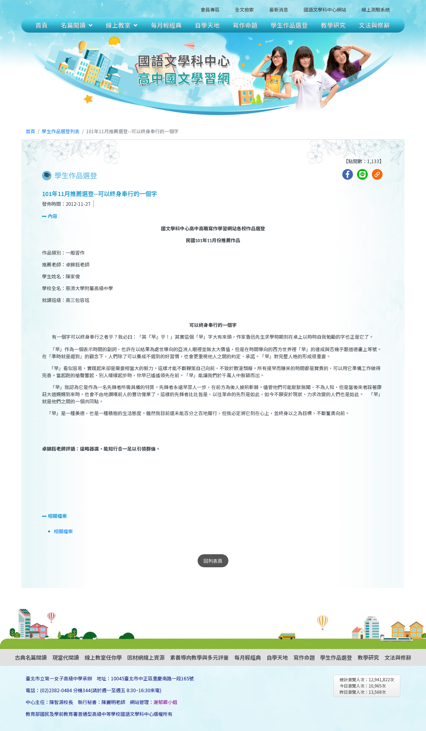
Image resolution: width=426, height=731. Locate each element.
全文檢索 (244, 9)
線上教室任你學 (103, 657)
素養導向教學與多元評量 (199, 657)
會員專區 (210, 9)
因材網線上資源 (145, 657)
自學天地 (207, 25)
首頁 (42, 25)
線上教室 (122, 25)
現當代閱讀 (65, 657)
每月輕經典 (166, 25)
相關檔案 (63, 531)
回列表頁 (213, 560)
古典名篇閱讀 (31, 657)
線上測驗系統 (376, 9)
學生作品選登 (289, 25)
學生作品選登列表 (61, 131)
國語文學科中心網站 (325, 9)
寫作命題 (245, 25)
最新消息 (278, 9)
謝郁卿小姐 (165, 702)
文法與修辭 (374, 25)
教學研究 (333, 25)
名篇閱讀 (77, 25)
